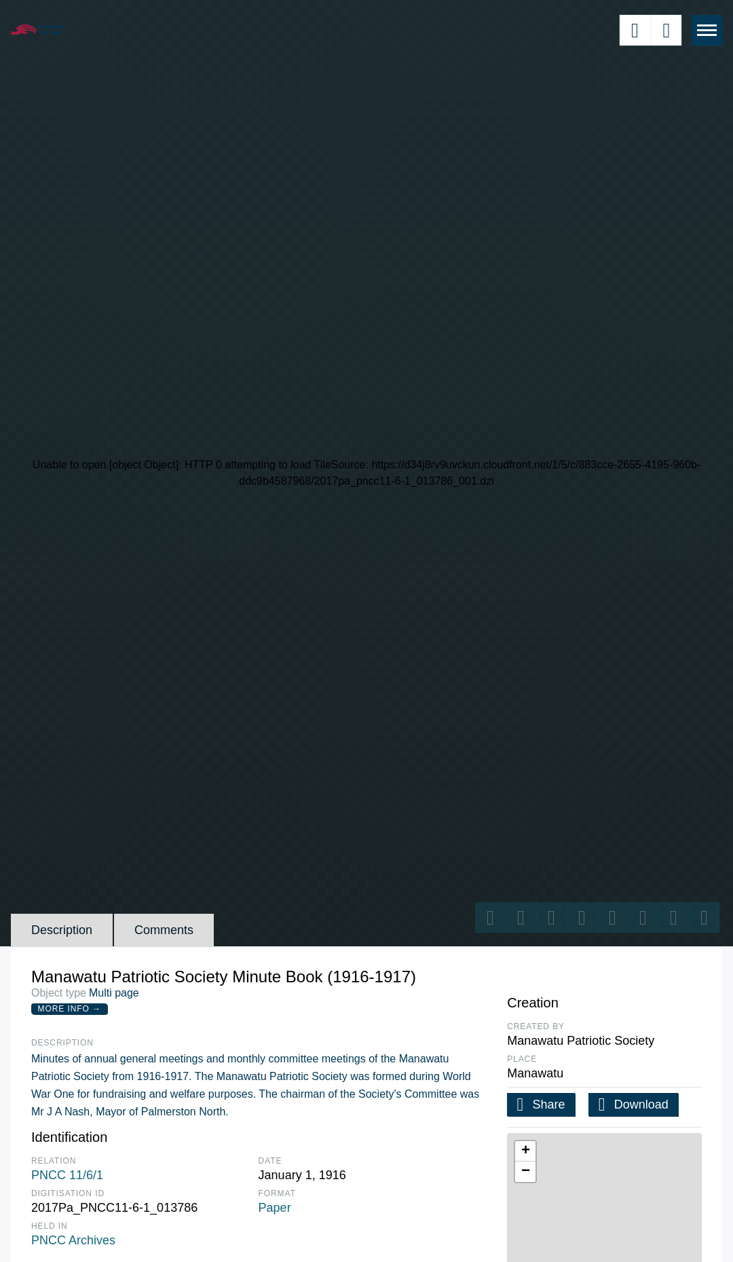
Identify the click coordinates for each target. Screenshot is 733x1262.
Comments (163, 930)
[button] (525, 1151)
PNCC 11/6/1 (67, 1175)
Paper (275, 1207)
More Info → (69, 1009)
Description (61, 930)
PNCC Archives (73, 1240)
